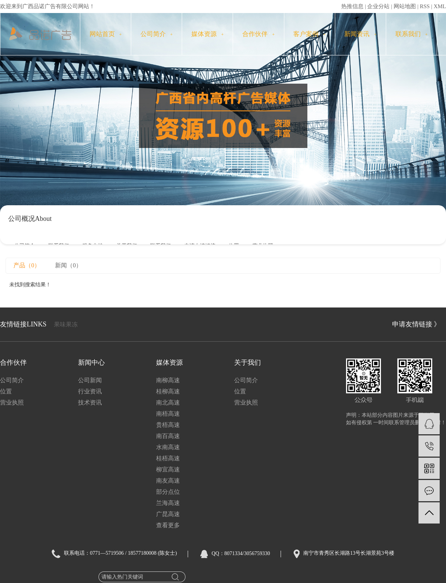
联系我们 (411, 34)
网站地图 (405, 6)
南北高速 (168, 402)
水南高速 (168, 447)
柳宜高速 (168, 469)
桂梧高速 (168, 458)
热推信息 (352, 6)
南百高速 (168, 436)
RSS (425, 6)
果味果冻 (66, 324)
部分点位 (168, 492)
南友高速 (168, 480)
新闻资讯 (360, 34)
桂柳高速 (168, 391)
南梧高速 (168, 413)
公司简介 (156, 34)
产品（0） (26, 265)
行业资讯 (90, 391)
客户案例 (309, 34)
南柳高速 (168, 380)
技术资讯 (90, 402)
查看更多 (168, 525)
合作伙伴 (258, 34)
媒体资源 (207, 34)
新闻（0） (68, 265)
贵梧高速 (168, 425)
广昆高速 (168, 514)
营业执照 (12, 402)
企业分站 (378, 6)
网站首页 (106, 34)
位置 (6, 391)
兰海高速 (168, 503)
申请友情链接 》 (416, 324)
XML (440, 6)
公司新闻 (90, 380)
